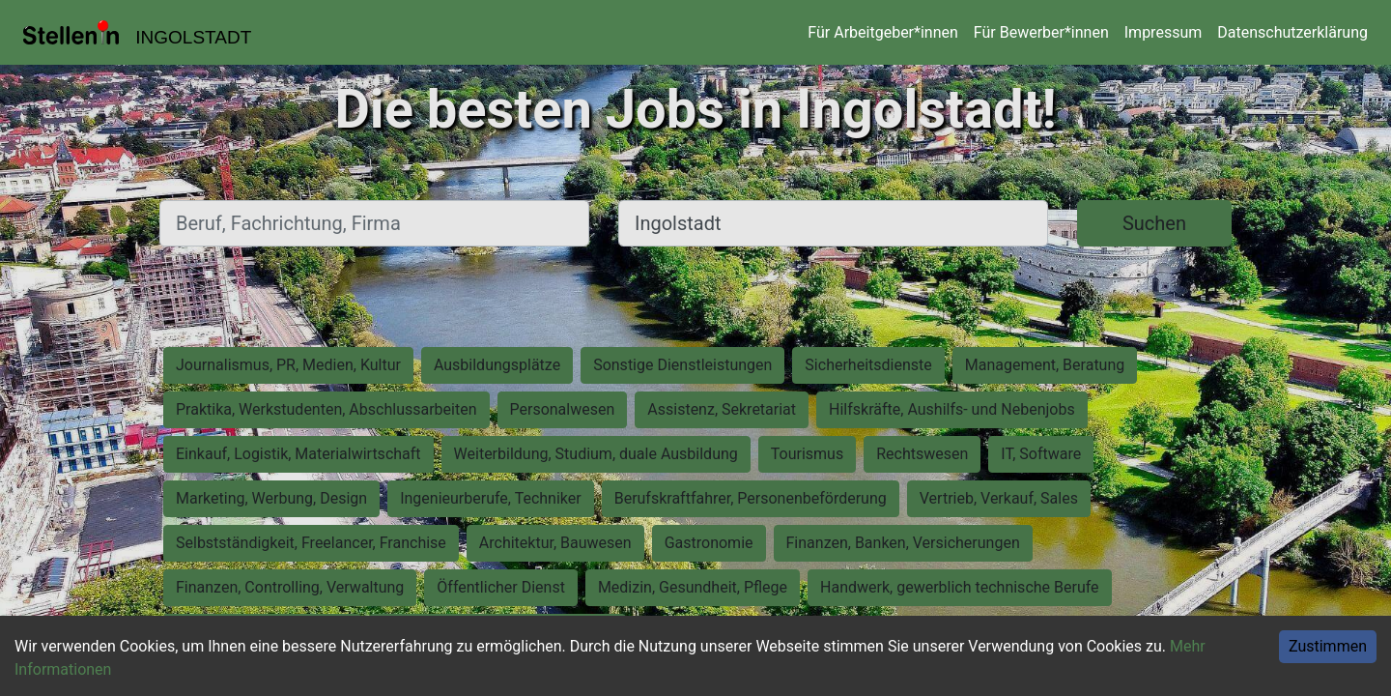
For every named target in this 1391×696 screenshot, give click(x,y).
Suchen (1154, 223)
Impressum (1163, 32)
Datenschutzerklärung (1292, 32)
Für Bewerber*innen (1041, 32)
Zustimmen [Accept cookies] (1328, 646)
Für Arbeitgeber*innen (882, 32)
